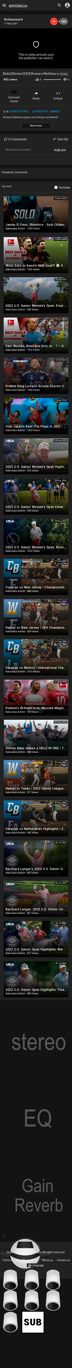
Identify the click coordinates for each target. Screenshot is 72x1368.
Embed (58, 95)
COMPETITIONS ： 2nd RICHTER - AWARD (34, 111)
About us (47, 1260)
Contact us (63, 1260)
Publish (60, 150)
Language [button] (36, 1265)
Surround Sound (14, 96)
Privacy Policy (30, 1260)
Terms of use (10, 1260)
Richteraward (13, 19)
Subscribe (54, 21)
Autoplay (64, 187)
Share (36, 95)
